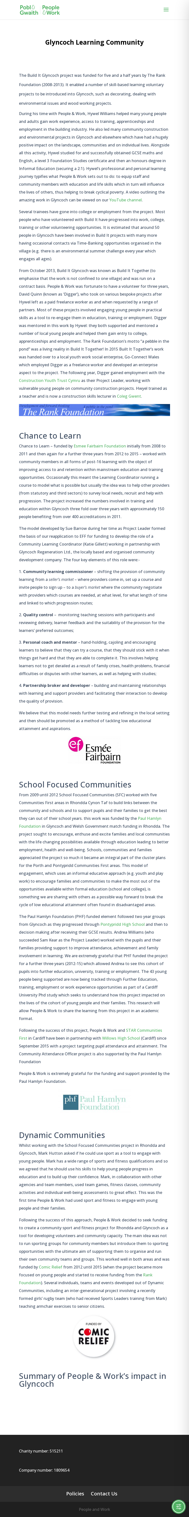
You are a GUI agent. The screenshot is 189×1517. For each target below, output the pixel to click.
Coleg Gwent (129, 396)
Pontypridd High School (123, 924)
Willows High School (121, 1038)
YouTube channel (125, 200)
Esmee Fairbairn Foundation (100, 446)
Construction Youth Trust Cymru (49, 380)
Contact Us (104, 1493)
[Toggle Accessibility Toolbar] (178, 1506)
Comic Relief (50, 1267)
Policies (75, 1493)
